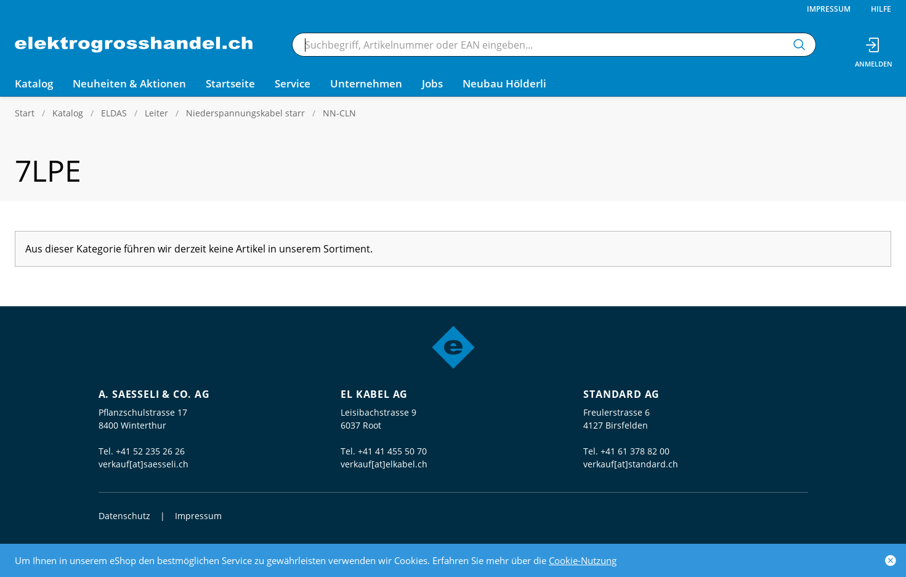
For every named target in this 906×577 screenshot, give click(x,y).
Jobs (432, 83)
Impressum (829, 9)
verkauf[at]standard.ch (630, 464)
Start (24, 113)
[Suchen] (799, 45)
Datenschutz (124, 516)
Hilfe (881, 9)
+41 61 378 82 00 (635, 451)
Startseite (230, 83)
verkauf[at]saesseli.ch (143, 464)
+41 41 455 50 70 (392, 451)
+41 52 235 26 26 (150, 451)
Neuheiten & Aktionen (129, 83)
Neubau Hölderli (504, 83)
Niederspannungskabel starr (245, 113)
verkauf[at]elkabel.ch (384, 464)
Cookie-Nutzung (583, 560)
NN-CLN (339, 113)
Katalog (67, 113)
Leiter (156, 113)
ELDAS (114, 113)
